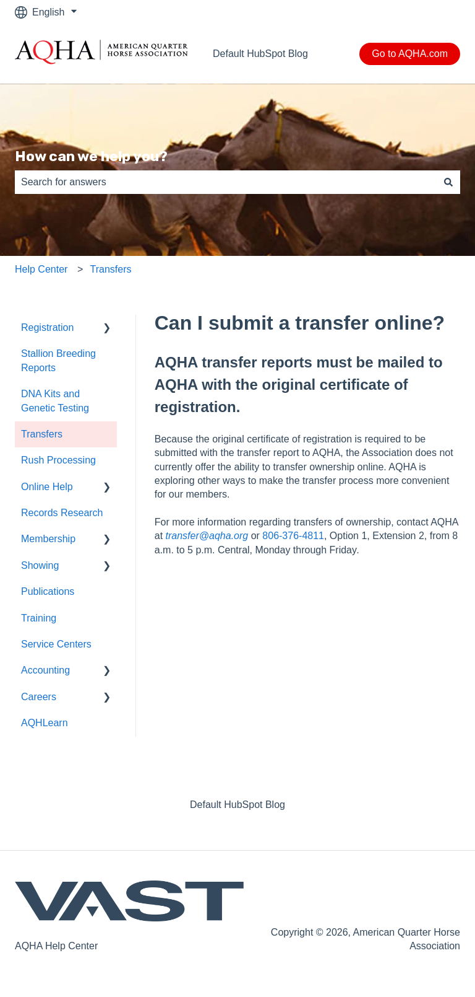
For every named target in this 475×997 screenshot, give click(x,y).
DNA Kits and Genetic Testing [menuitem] (55, 401)
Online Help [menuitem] (47, 486)
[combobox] (226, 182)
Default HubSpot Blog (260, 53)
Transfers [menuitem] (41, 434)
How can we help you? (91, 156)
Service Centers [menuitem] (56, 644)
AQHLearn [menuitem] (44, 723)
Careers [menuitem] (38, 697)
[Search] (448, 182)
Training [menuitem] (38, 618)
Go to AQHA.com (410, 53)
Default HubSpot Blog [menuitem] (237, 804)
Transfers (111, 269)
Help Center (41, 269)
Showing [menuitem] (40, 565)
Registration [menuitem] (47, 327)
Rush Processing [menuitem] (58, 460)
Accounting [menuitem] (45, 670)
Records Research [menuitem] (62, 512)
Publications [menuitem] (47, 591)
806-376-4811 (293, 535)
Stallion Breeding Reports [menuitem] (58, 360)
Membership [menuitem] (48, 539)
